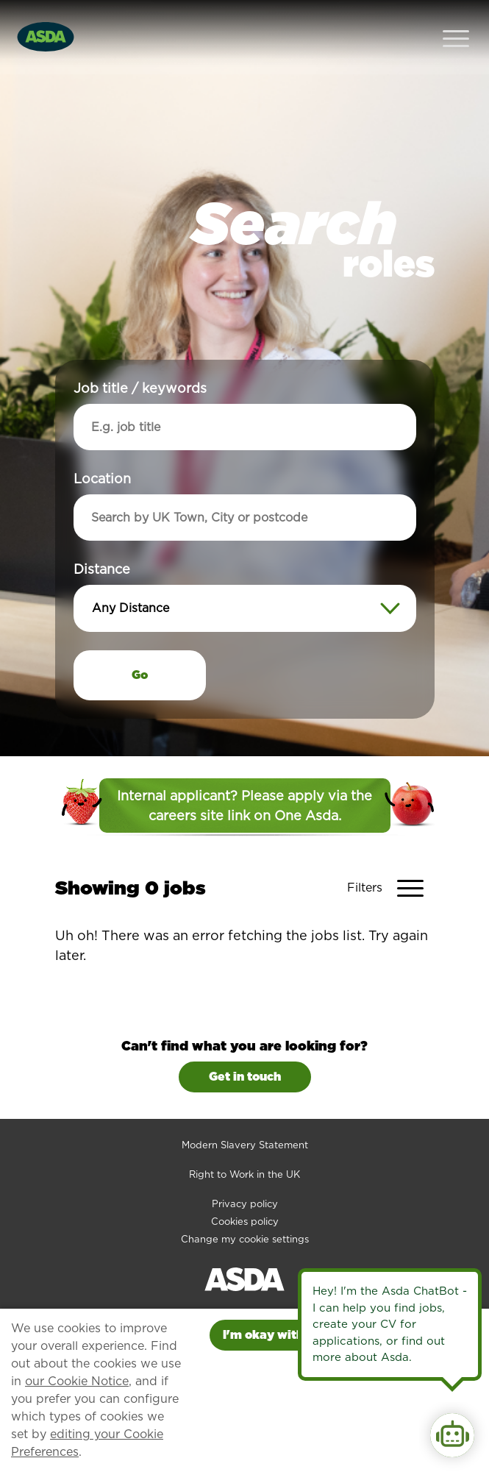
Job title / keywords (140, 358)
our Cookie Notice (77, 1381)
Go (140, 646)
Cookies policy (245, 1192)
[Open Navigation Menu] (456, 22)
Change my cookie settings (245, 1209)
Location (102, 449)
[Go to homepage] (45, 21)
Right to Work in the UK (244, 1145)
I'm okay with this (276, 1335)
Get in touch (245, 1047)
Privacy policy (245, 1174)
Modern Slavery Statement (245, 1115)
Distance (102, 539)
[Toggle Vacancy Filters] (391, 858)
